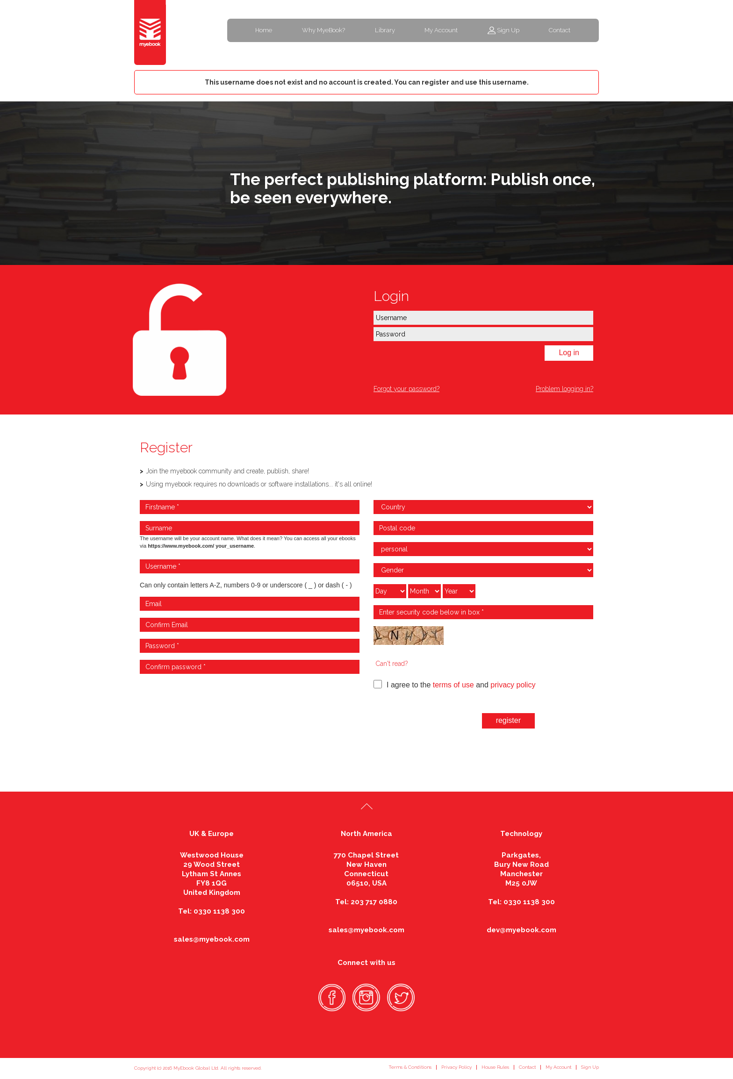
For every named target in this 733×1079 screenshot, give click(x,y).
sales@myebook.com (212, 939)
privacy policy (512, 685)
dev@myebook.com (521, 930)
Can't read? (392, 663)
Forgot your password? (406, 389)
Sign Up (508, 30)
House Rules (495, 1067)
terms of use (453, 685)
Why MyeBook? (323, 30)
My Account (441, 30)
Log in (569, 353)
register (508, 720)
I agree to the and (454, 684)
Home (263, 30)
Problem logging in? (564, 389)
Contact (559, 30)
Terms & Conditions (409, 1067)
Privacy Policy (456, 1067)
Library (385, 30)
